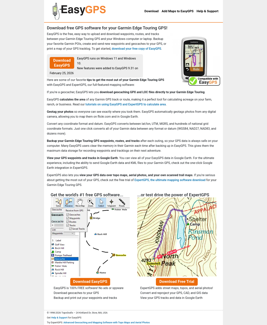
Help (207, 11)
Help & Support (59, 317)
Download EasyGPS (62, 63)
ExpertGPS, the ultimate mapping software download (169, 180)
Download (151, 11)
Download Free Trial (176, 281)
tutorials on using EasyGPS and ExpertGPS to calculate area (125, 104)
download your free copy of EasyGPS (136, 48)
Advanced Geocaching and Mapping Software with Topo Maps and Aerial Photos (106, 322)
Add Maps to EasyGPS (178, 11)
